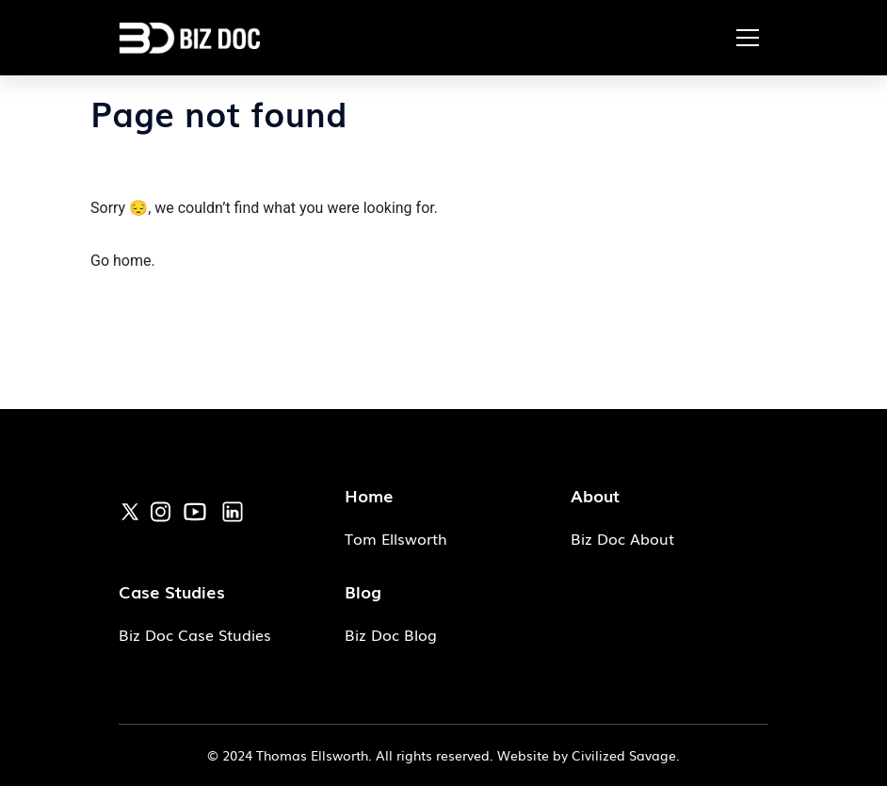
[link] (130, 509)
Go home (120, 261)
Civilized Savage (624, 754)
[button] (747, 37)
